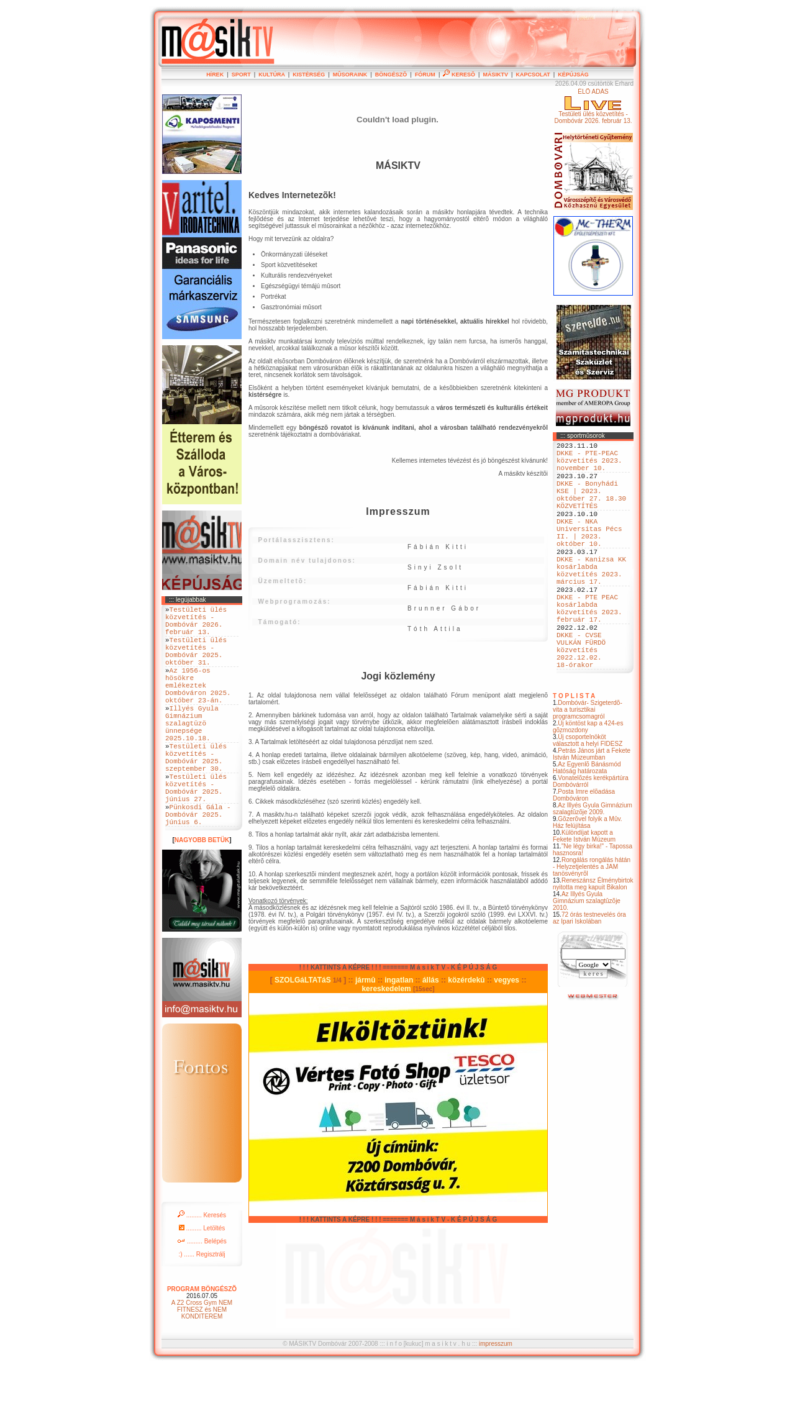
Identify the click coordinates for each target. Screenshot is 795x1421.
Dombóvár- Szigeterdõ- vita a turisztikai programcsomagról (587, 765)
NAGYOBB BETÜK (202, 894)
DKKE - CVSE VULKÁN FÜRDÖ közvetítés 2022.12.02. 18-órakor (581, 701)
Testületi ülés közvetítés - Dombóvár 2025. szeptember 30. (196, 795)
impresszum (495, 1397)
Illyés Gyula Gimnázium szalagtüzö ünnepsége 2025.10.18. (192, 752)
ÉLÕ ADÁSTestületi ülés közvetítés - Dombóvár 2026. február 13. (593, 106)
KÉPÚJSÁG (573, 74)
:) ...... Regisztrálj (201, 1308)
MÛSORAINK (350, 74)
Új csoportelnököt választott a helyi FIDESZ (587, 796)
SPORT (241, 74)
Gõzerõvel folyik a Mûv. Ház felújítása (587, 878)
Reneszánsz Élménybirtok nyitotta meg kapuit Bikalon (593, 940)
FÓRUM (425, 74)
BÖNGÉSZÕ (391, 74)
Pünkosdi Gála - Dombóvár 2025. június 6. (198, 866)
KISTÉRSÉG (309, 74)
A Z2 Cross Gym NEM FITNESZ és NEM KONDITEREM (201, 1363)
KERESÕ (459, 74)
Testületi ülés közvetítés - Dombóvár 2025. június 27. (196, 832)
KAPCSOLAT (533, 74)
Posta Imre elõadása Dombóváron (584, 851)
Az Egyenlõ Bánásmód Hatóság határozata (587, 823)
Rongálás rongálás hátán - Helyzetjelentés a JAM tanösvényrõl (591, 922)
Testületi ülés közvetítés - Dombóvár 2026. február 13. (196, 624)
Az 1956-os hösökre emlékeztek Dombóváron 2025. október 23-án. (198, 705)
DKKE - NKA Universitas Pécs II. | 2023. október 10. (589, 555)
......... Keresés (202, 1269)
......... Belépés (202, 1295)
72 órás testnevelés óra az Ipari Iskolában (589, 974)
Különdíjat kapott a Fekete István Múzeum (584, 892)
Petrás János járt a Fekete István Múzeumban (591, 810)
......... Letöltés (202, 1282)
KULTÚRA (271, 74)
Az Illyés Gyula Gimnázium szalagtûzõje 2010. (586, 957)
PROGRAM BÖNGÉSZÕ (202, 1343)
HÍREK (215, 74)
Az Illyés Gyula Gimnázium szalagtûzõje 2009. (592, 864)
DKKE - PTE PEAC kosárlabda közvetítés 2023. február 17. (589, 649)
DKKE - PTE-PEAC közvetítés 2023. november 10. (589, 465)
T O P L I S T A (574, 751)
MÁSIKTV (495, 74)
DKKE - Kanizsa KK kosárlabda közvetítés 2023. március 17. (591, 602)
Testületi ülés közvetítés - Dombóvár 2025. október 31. (196, 662)
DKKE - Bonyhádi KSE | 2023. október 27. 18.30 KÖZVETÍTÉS (591, 508)
